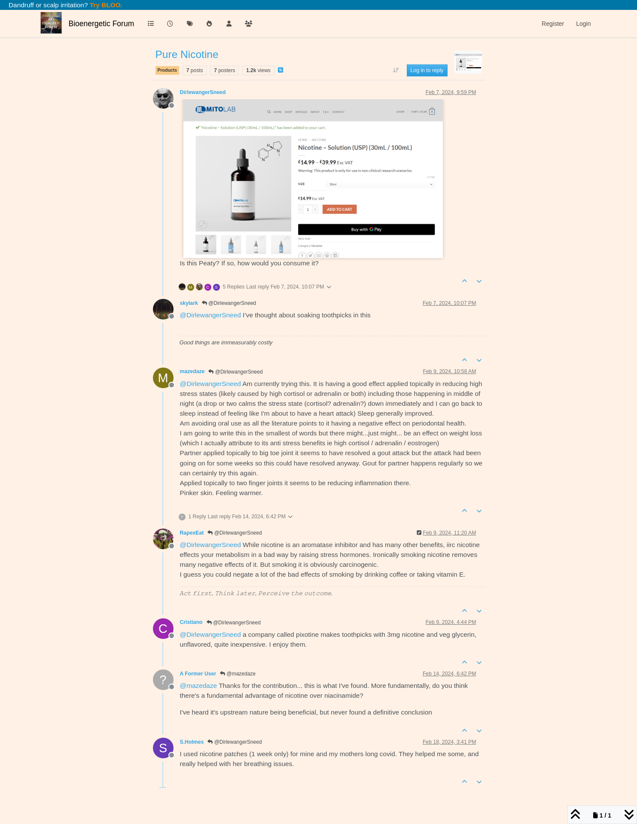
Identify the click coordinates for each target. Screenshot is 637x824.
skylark (189, 303)
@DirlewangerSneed (229, 303)
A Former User (198, 674)
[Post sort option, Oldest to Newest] (396, 70)
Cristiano (191, 622)
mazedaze (192, 371)
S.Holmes (192, 742)
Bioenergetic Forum (101, 23)
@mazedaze (238, 674)
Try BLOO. (105, 5)
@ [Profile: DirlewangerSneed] (210, 315)
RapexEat (192, 533)
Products (167, 70)
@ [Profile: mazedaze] (198, 685)
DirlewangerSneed (203, 92)
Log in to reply (427, 70)
